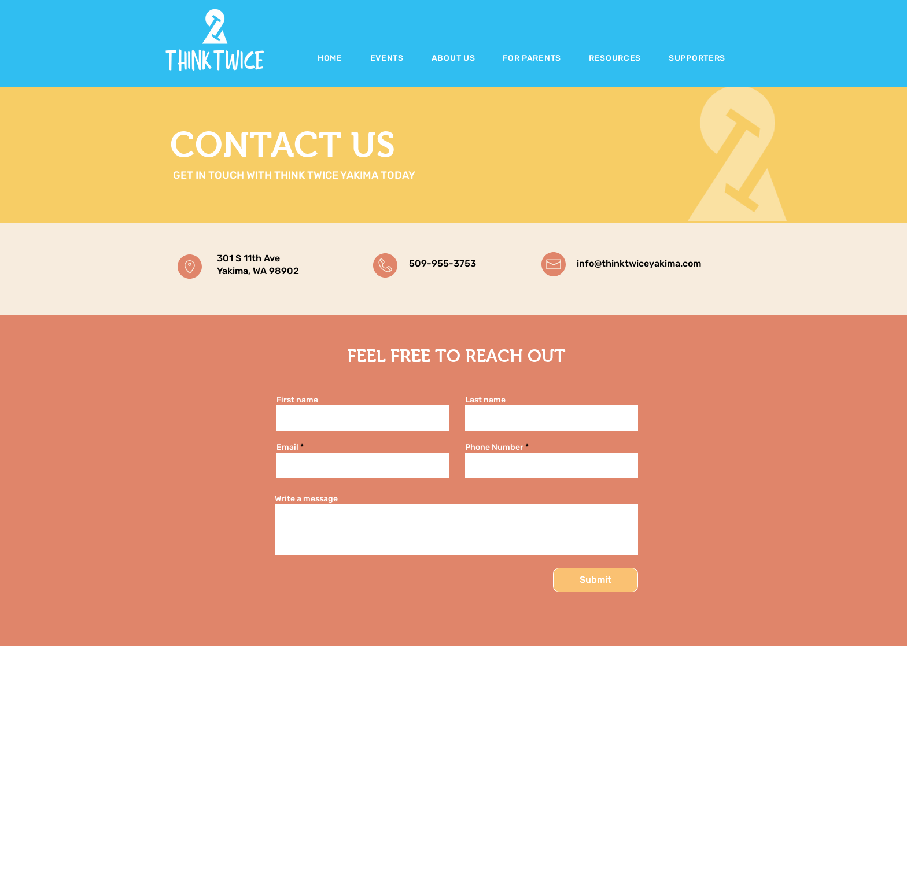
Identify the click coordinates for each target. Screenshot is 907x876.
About (583, 815)
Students (588, 826)
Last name (485, 400)
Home (582, 803)
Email (287, 447)
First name (297, 400)
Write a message (306, 499)
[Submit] (595, 580)
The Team (590, 859)
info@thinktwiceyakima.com (639, 263)
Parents (586, 837)
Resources (590, 848)
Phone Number (494, 447)
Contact (586, 870)
